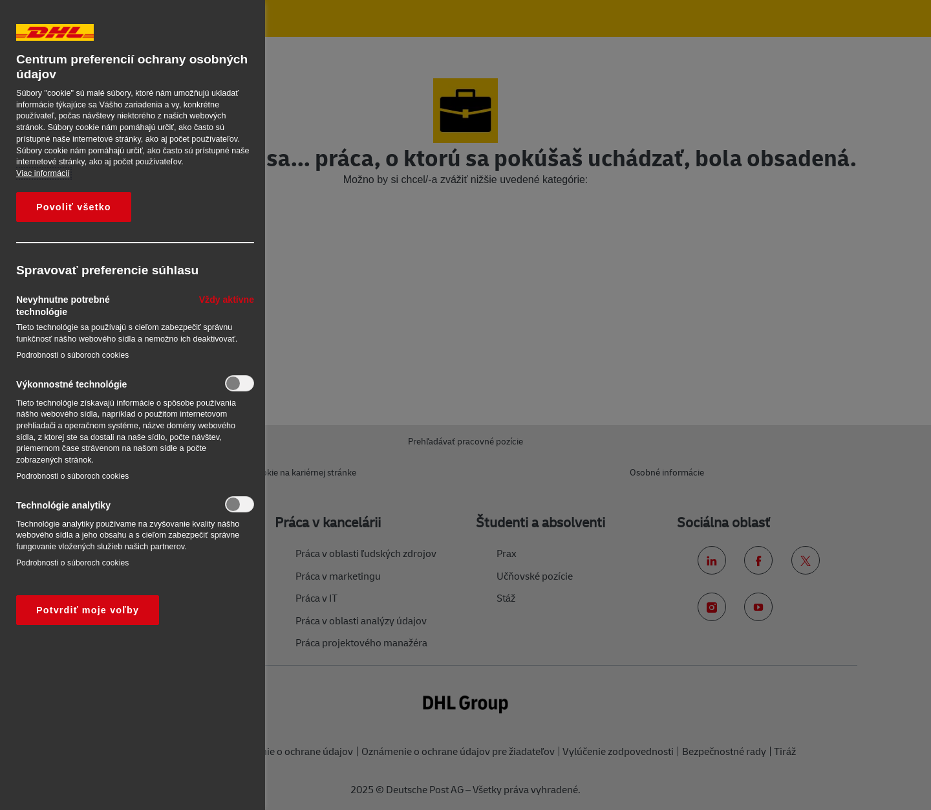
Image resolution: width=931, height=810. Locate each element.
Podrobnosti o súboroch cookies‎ (72, 355)
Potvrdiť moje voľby (87, 610)
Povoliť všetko (73, 207)
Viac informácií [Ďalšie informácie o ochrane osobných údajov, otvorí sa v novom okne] (43, 173)
